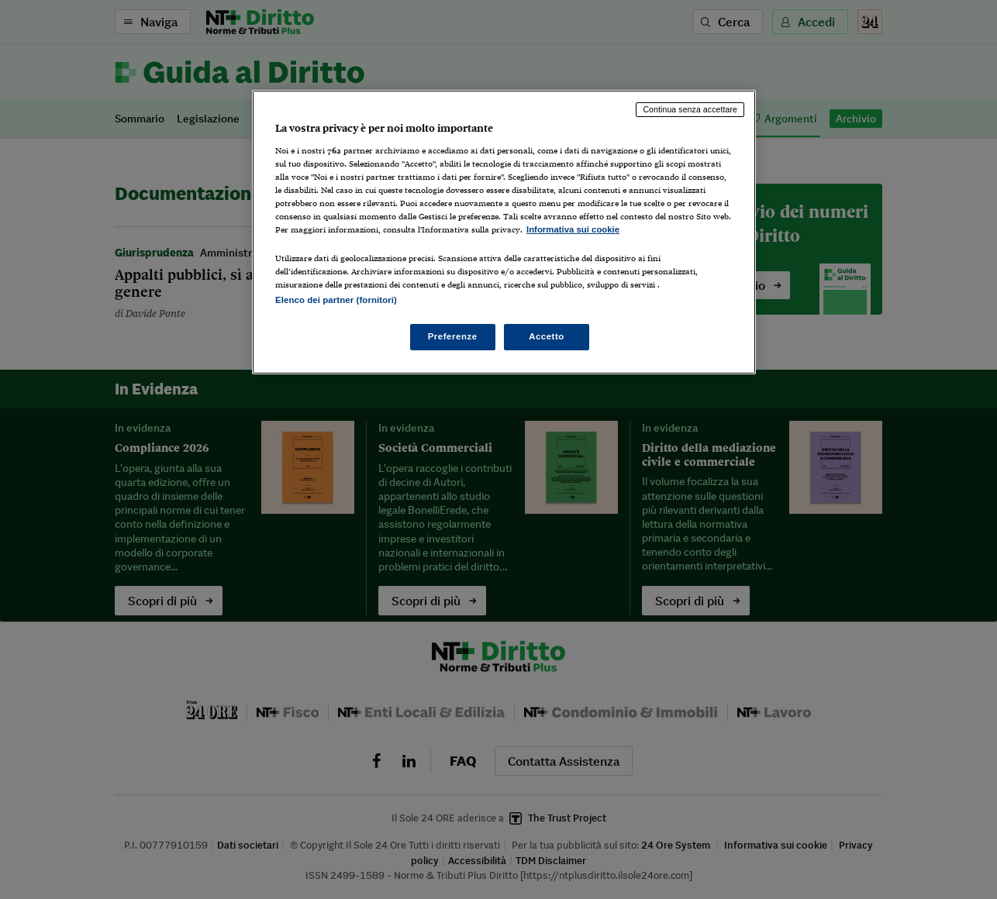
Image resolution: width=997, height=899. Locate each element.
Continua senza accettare (690, 109)
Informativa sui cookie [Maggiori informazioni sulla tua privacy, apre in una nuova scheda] (572, 229)
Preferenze (453, 336)
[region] (504, 232)
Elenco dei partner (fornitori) (336, 300)
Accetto (546, 336)
